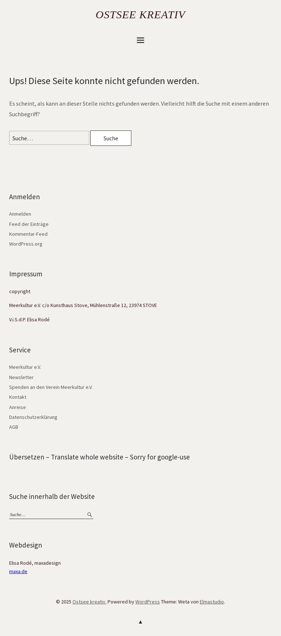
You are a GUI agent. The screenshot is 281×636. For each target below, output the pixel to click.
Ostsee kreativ (140, 14)
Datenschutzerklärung (33, 417)
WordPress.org (25, 244)
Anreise (17, 407)
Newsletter (21, 377)
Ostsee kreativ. (89, 601)
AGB (13, 427)
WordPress (147, 601)
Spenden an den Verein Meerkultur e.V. (51, 387)
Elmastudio (212, 601)
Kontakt (17, 397)
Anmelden (20, 214)
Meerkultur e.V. (25, 367)
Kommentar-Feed (28, 234)
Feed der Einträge (29, 224)
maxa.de (18, 571)
